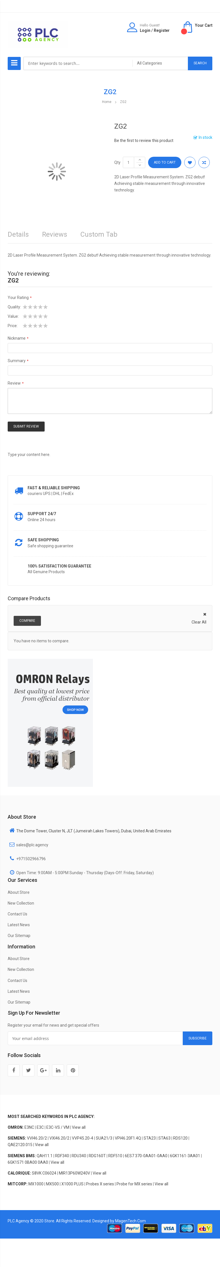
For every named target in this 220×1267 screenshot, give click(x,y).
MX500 (52, 1184)
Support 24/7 (42, 513)
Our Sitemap (19, 935)
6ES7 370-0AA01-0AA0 (146, 1155)
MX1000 (35, 1184)
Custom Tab (98, 234)
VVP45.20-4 (82, 1138)
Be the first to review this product (143, 140)
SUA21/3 (104, 1138)
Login (145, 30)
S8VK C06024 (44, 1173)
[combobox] (78, 63)
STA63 (164, 1138)
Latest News (19, 925)
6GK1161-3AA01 (185, 1155)
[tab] (98, 236)
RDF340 (62, 1155)
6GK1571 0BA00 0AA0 (28, 1162)
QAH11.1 (45, 1155)
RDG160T (97, 1155)
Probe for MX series (134, 1184)
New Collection (21, 903)
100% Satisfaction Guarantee (59, 566)
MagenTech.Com (130, 1221)
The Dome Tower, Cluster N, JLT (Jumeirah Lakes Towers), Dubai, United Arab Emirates (93, 831)
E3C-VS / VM (57, 1127)
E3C (40, 1127)
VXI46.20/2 (59, 1138)
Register (162, 30)
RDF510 (115, 1155)
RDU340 (79, 1155)
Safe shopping (43, 540)
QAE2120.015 (20, 1144)
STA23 (150, 1138)
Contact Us (17, 914)
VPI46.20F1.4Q (128, 1138)
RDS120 (180, 1138)
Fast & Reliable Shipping (54, 488)
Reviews (54, 234)
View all (79, 1127)
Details (18, 234)
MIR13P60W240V (74, 1173)
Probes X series (100, 1184)
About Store (19, 892)
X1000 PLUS (72, 1184)
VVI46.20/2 (37, 1138)
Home (106, 102)
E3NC (29, 1127)
